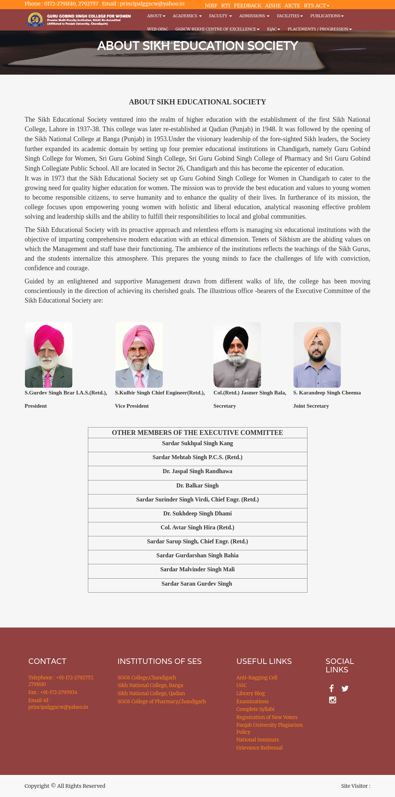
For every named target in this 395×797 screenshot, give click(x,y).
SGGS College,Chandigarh (147, 678)
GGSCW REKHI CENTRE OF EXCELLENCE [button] (217, 29)
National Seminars (257, 740)
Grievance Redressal (259, 748)
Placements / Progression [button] (320, 29)
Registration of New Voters (267, 717)
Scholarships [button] (164, 42)
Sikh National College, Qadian (151, 693)
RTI (225, 5)
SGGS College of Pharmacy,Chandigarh (162, 701)
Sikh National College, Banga (151, 685)
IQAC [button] (273, 29)
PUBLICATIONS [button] (327, 15)
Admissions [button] (254, 15)
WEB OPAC (157, 29)
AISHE (273, 5)
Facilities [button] (290, 15)
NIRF (211, 5)
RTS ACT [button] (317, 5)
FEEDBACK (247, 5)
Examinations (252, 701)
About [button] (156, 15)
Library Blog (250, 693)
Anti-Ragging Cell (256, 678)
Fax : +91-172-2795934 (52, 692)
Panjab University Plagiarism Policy (269, 728)
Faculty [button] (220, 15)
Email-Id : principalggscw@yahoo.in (58, 704)
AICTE (292, 5)
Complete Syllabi (255, 709)
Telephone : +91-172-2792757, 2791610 (60, 681)
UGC (241, 685)
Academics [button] (187, 15)
